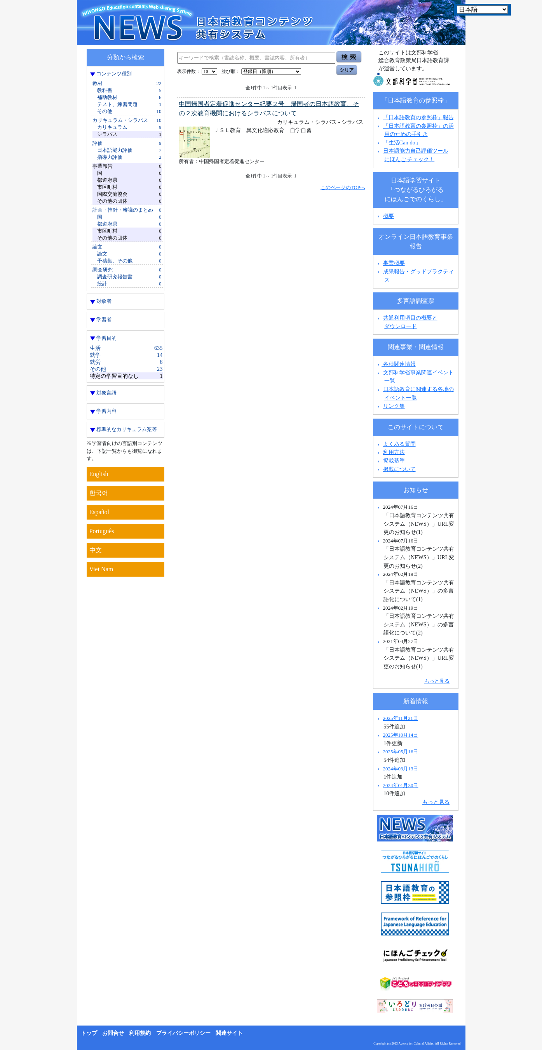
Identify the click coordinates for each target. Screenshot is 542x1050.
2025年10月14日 (400, 735)
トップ (89, 1033)
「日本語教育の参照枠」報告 (418, 117)
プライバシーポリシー (183, 1033)
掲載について (399, 469)
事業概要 (394, 263)
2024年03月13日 (400, 769)
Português (101, 531)
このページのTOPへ (343, 187)
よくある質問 (399, 444)
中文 (95, 550)
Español (99, 512)
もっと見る (437, 681)
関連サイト (229, 1033)
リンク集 (394, 406)
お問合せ (113, 1033)
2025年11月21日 (400, 718)
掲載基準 (394, 460)
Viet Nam (101, 569)
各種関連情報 (396, 364)
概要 (388, 216)
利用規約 (140, 1033)
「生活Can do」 (402, 142)
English (98, 474)
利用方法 (394, 452)
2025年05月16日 (400, 751)
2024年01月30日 (400, 785)
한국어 (98, 493)
